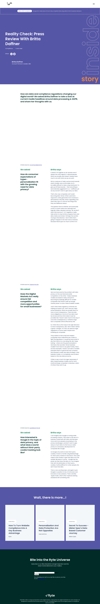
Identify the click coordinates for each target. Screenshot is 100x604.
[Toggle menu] (93, 4)
